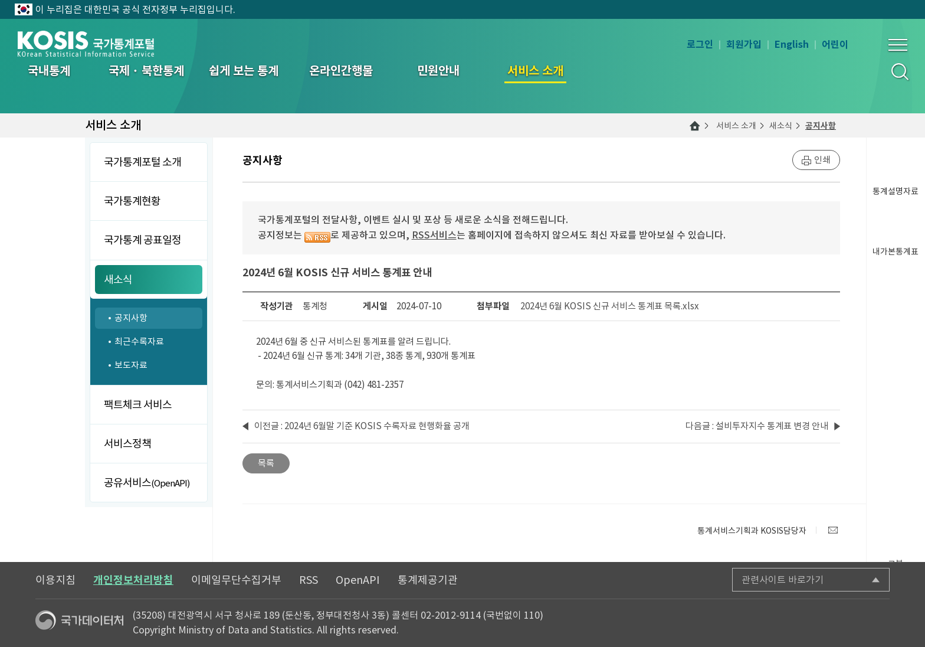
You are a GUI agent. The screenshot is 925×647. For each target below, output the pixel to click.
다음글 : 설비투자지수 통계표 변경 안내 (756, 426)
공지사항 (820, 125)
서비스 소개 (736, 125)
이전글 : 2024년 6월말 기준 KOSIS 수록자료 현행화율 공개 (362, 426)
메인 (695, 126)
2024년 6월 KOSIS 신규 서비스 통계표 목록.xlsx (609, 306)
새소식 (780, 125)
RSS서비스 (434, 235)
